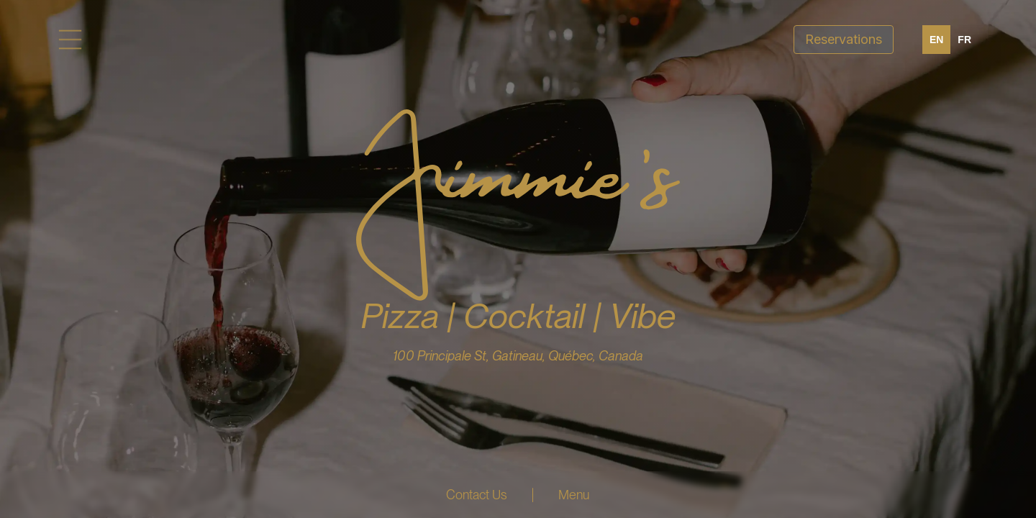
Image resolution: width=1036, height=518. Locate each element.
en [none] (936, 39)
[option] (964, 39)
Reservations (843, 39)
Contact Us (476, 494)
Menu (573, 494)
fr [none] (964, 39)
